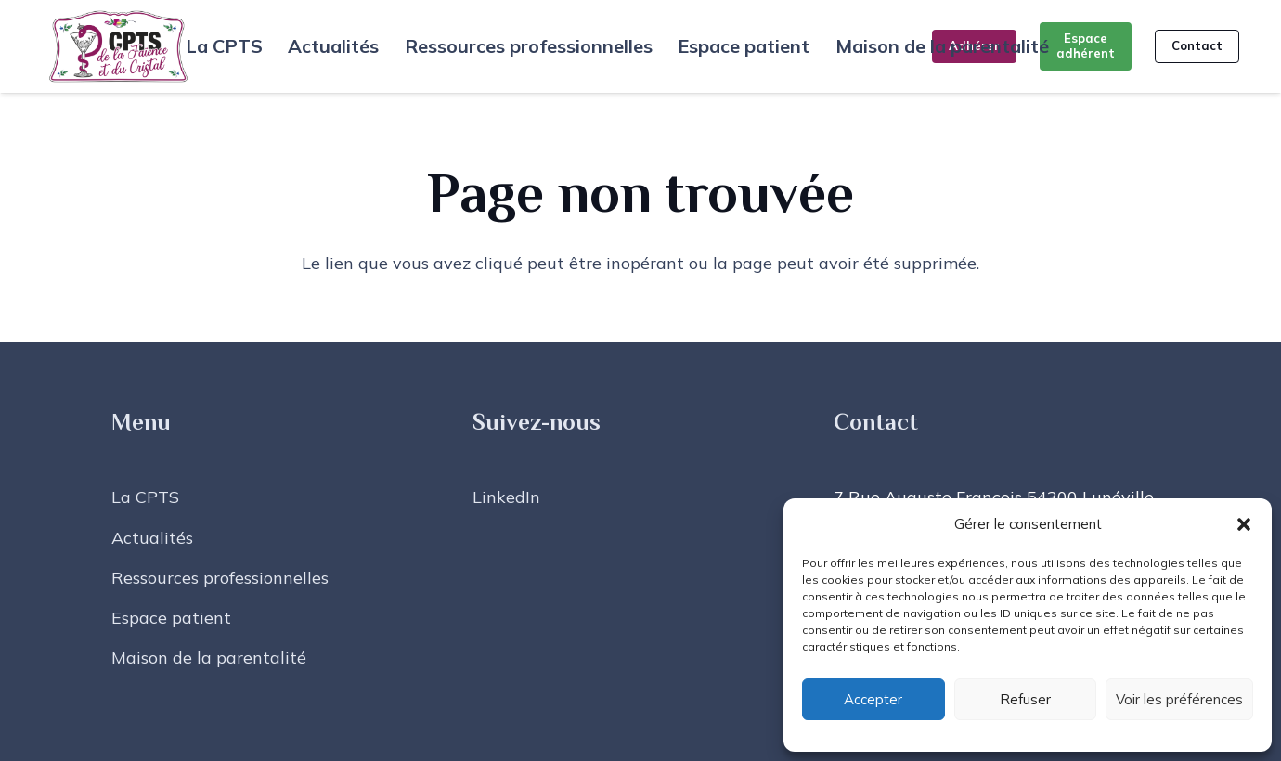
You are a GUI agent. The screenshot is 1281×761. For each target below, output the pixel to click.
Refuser (1025, 699)
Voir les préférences (1179, 699)
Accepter (873, 699)
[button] (1244, 524)
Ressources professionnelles (220, 577)
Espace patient (171, 617)
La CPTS (145, 497)
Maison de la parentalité (208, 657)
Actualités (152, 537)
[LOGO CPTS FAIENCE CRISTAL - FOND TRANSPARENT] (118, 46)
